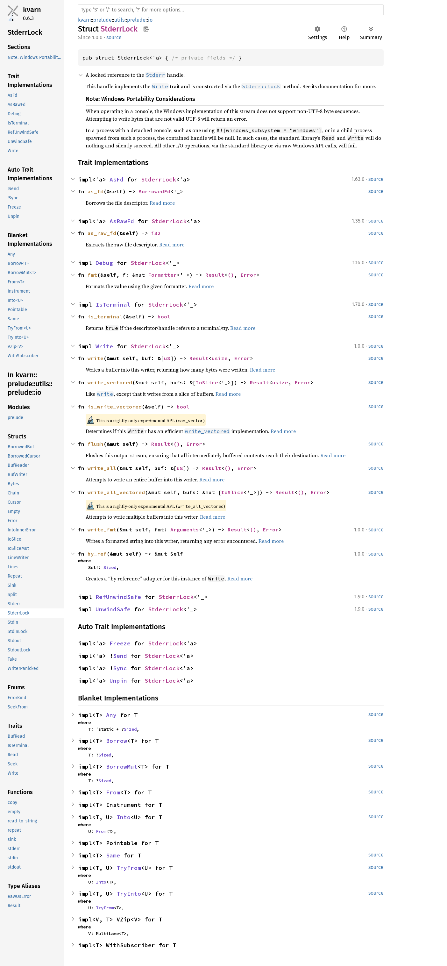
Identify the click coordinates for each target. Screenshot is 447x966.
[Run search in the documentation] (231, 9)
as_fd (95, 191)
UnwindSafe (113, 609)
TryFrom (129, 867)
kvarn (32, 9)
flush (95, 444)
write (95, 358)
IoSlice (207, 382)
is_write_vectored (115, 406)
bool (164, 316)
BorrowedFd (154, 191)
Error (248, 275)
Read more (162, 202)
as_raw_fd (102, 233)
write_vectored (110, 382)
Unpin (118, 680)
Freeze (120, 643)
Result (214, 275)
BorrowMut (122, 766)
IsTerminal (113, 304)
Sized (109, 567)
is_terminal (105, 316)
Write (104, 346)
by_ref (97, 553)
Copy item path (146, 28)
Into (124, 817)
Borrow (116, 740)
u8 (167, 358)
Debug (104, 262)
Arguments (184, 529)
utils (119, 20)
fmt (92, 275)
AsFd (117, 179)
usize (220, 358)
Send (120, 655)
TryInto (129, 893)
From (113, 792)
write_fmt (102, 529)
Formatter (162, 275)
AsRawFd (122, 221)
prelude (102, 20)
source (114, 37)
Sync (120, 668)
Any (111, 715)
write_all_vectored (116, 492)
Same (113, 855)
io (150, 20)
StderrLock (158, 179)
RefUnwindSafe (118, 596)
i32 (156, 233)
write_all (102, 468)
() (231, 275)
